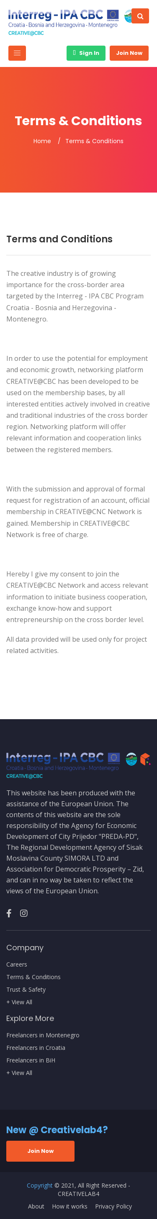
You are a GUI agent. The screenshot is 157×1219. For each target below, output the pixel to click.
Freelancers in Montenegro (43, 1035)
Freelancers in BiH (30, 1060)
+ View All (19, 1002)
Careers (16, 964)
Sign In (86, 53)
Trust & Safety (26, 989)
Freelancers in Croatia (35, 1047)
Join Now (129, 53)
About (36, 1206)
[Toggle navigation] (17, 53)
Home (42, 141)
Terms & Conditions (33, 977)
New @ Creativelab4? (57, 1130)
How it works (70, 1206)
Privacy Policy (113, 1206)
